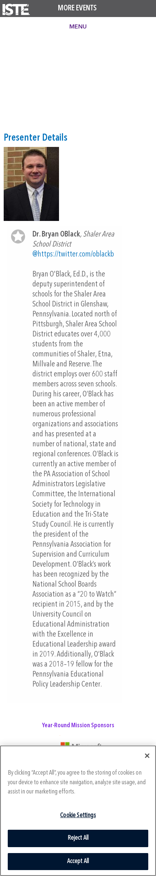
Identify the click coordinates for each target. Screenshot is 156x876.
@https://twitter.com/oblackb (73, 254)
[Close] (147, 756)
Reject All (78, 838)
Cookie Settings (78, 815)
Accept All (78, 861)
